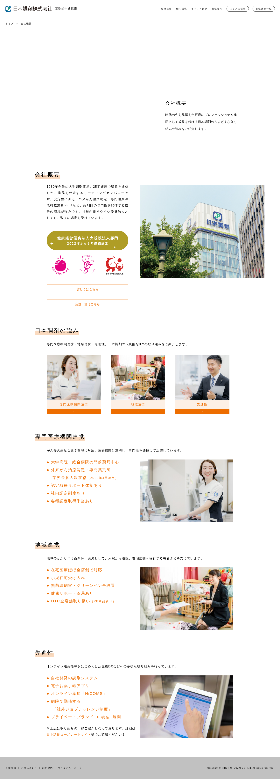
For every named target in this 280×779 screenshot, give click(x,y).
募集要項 (217, 8)
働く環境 (181, 8)
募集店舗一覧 (264, 8)
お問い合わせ (29, 768)
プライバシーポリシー (71, 768)
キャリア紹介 (199, 8)
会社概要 (166, 8)
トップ (10, 23)
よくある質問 (238, 8)
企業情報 (10, 768)
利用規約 (47, 768)
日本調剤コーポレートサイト (69, 734)
